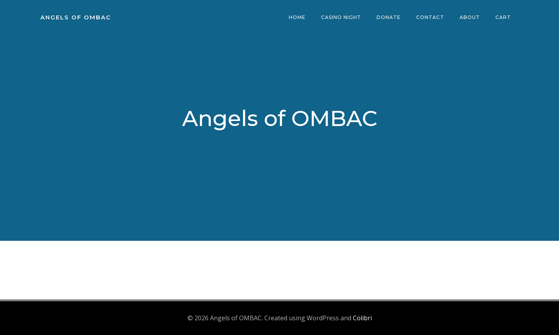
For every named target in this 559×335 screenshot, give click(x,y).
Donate (389, 17)
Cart (503, 17)
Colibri (362, 318)
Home (297, 17)
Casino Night (341, 17)
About (470, 17)
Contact (430, 17)
